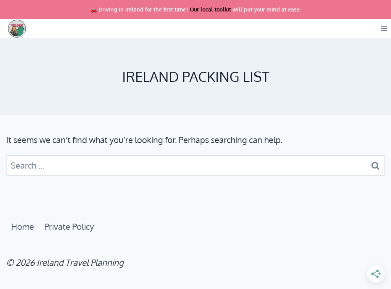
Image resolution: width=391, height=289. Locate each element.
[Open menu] (384, 29)
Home (22, 226)
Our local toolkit (210, 9)
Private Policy (69, 226)
